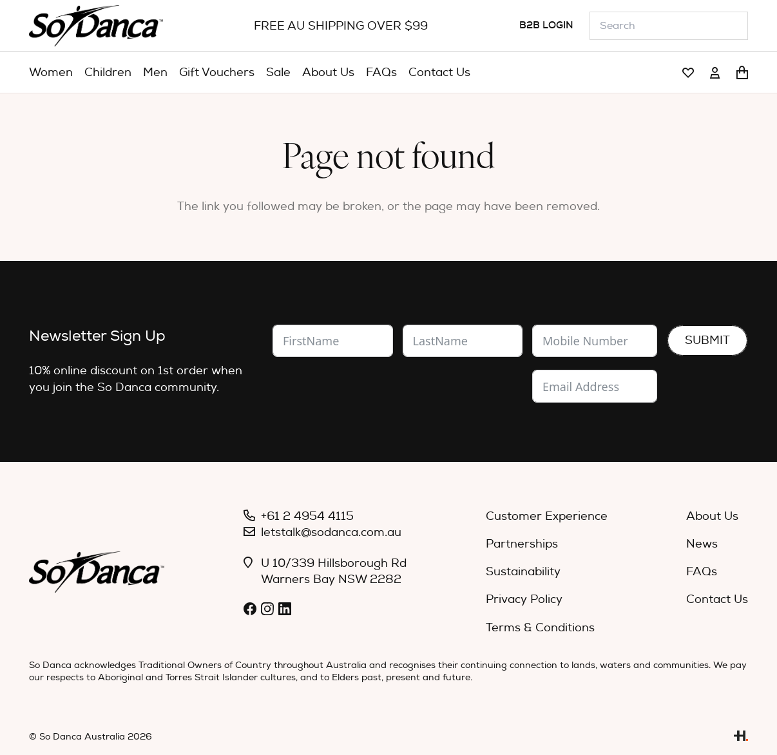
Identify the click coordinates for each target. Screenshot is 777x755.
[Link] (688, 73)
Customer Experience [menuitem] (547, 516)
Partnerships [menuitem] (522, 544)
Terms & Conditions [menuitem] (540, 627)
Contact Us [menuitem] (717, 599)
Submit (707, 340)
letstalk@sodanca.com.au (331, 532)
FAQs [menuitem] (701, 571)
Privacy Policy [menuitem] (524, 599)
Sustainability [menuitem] (523, 571)
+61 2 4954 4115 (307, 516)
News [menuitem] (702, 544)
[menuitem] (51, 72)
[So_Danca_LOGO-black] (96, 25)
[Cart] (742, 72)
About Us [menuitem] (712, 516)
